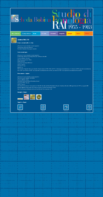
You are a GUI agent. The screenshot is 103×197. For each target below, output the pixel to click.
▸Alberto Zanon (25, 79)
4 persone (43, 110)
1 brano (20, 110)
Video (87, 33)
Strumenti (53, 33)
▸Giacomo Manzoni (28, 47)
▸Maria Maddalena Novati (33, 81)
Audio (78, 33)
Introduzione (16, 33)
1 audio (89, 110)
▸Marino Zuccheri (26, 58)
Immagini (70, 33)
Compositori (26, 33)
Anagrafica (62, 33)
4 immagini (66, 110)
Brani (34, 33)
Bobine (44, 33)
